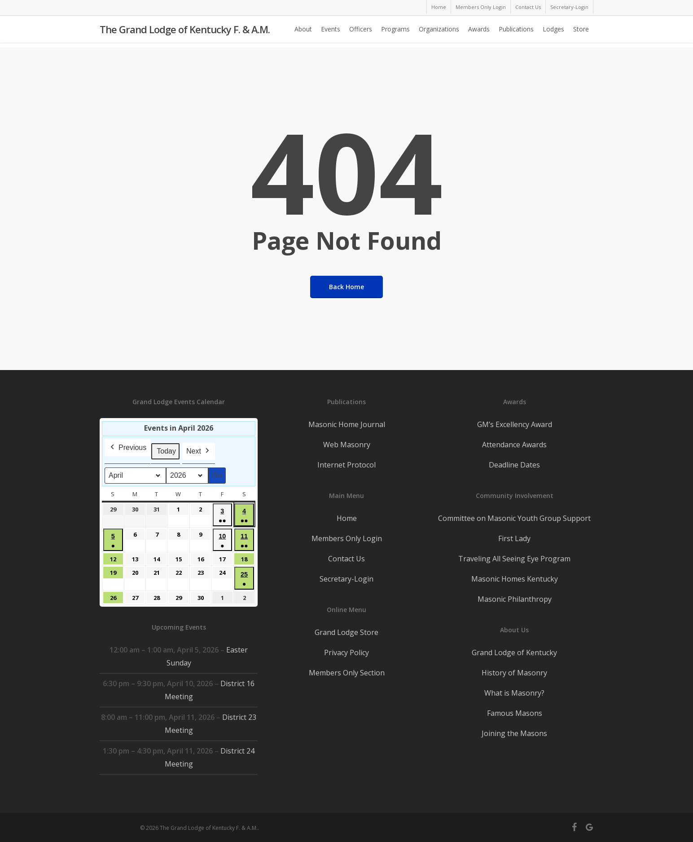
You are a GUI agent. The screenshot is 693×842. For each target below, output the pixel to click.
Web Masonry (346, 445)
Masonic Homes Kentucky (514, 579)
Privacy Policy (346, 652)
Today (166, 451)
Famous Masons (514, 713)
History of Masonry (514, 673)
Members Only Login (346, 538)
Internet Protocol (346, 465)
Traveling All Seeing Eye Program (514, 559)
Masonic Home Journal (346, 424)
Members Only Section (347, 673)
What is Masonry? (514, 693)
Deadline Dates (514, 465)
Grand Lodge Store (346, 632)
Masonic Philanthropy (515, 599)
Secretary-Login (346, 579)
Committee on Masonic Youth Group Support (514, 518)
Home (347, 518)
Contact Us (346, 559)
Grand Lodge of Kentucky (514, 652)
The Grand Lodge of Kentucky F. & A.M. (185, 32)
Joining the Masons (514, 733)
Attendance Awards (514, 445)
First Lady (514, 538)
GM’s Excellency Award (514, 424)
